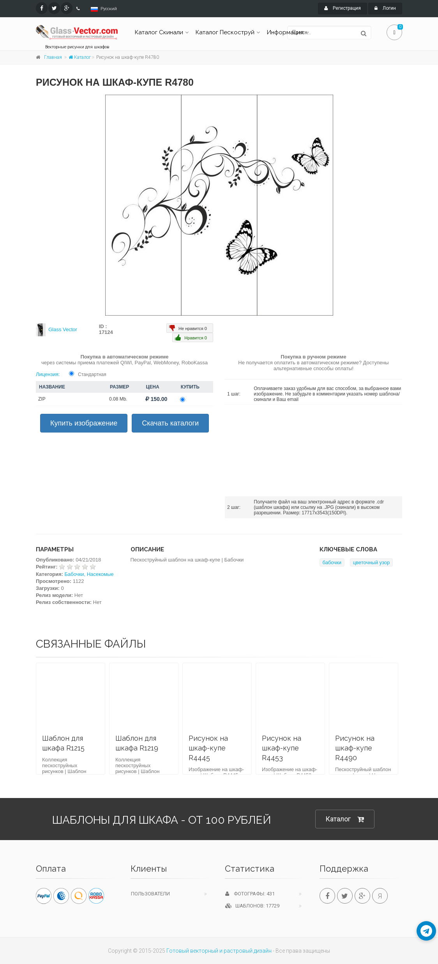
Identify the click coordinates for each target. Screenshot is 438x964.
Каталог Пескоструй (225, 32)
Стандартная (92, 374)
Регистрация (342, 8)
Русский (109, 8)
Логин (385, 8)
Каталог (80, 57)
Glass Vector (62, 329)
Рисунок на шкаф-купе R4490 (354, 748)
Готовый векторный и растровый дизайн (219, 951)
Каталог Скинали (159, 32)
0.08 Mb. (118, 399)
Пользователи (150, 894)
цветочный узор (371, 562)
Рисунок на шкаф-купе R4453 (281, 748)
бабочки (332, 562)
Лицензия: (48, 374)
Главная (53, 57)
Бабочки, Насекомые (89, 574)
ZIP (42, 399)
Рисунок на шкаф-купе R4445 (208, 748)
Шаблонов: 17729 (252, 906)
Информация (285, 32)
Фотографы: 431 (250, 894)
